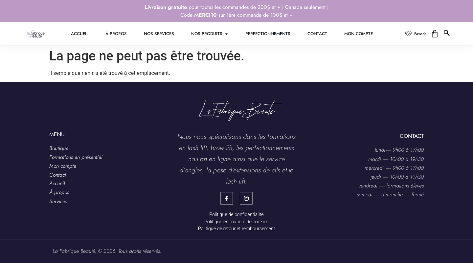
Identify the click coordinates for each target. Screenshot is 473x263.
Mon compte (62, 166)
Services (58, 201)
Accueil (57, 183)
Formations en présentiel (75, 157)
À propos (59, 192)
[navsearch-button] (447, 33)
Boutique (58, 148)
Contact (57, 175)
